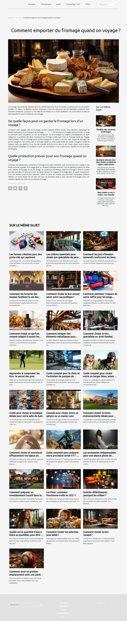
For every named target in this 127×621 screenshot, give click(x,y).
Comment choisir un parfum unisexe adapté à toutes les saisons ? (24, 336)
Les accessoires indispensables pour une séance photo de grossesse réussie (99, 455)
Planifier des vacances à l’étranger (105, 130)
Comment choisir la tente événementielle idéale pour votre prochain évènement (98, 416)
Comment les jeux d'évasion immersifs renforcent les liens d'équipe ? (99, 257)
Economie (31, 4)
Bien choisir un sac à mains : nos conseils (105, 193)
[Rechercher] (108, 4)
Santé (58, 4)
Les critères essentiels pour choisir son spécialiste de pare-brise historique (62, 257)
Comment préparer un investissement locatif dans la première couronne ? (25, 495)
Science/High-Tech (73, 4)
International (46, 4)
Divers (87, 4)
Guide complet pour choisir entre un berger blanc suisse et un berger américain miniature (100, 376)
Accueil (10, 18)
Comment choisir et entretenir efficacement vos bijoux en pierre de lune (25, 455)
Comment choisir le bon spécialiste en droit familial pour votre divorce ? (98, 336)
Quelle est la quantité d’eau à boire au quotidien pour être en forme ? (26, 535)
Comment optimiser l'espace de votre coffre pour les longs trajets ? (100, 297)
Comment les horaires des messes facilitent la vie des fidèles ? (23, 297)
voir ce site (48, 132)
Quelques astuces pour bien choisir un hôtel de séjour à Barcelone (106, 162)
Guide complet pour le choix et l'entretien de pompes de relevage (63, 376)
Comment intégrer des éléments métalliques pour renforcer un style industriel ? (62, 336)
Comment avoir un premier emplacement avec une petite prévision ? (25, 574)
